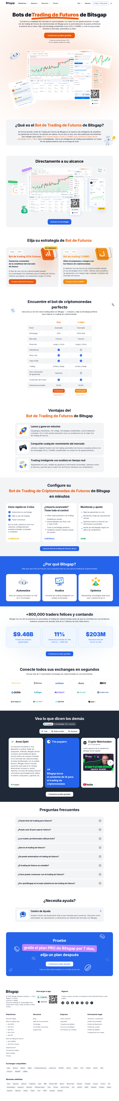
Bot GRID (11, 1024)
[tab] (44, 731)
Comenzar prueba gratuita (59, 654)
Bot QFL (10, 1035)
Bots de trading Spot (12, 1021)
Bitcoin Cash (70, 1083)
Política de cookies (94, 1027)
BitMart (25, 1071)
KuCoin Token (65, 1087)
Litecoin (79, 1087)
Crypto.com (52, 1068)
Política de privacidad (94, 1021)
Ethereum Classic (40, 1087)
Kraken (88, 1068)
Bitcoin (62, 1083)
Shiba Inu (18, 1090)
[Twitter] (77, 1002)
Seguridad (63, 1021)
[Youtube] (67, 1002)
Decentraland (11, 1087)
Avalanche (32, 1083)
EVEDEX (61, 1068)
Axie (39, 1083)
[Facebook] (72, 1002)
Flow (49, 1087)
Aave (8, 1083)
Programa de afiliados (67, 1024)
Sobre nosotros (65, 1019)
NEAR (86, 1087)
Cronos (103, 1083)
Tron (39, 1090)
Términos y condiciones (95, 1019)
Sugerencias (37, 1030)
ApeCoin (23, 1083)
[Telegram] (62, 1002)
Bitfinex (23, 1068)
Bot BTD (10, 1030)
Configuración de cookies (96, 1032)
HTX (82, 1068)
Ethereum (29, 1087)
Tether (32, 1090)
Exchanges (36, 1024)
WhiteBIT (17, 1071)
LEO (73, 1087)
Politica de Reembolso (95, 1024)
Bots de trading (11, 1019)
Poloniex (9, 1071)
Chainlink (87, 1083)
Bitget (29, 1068)
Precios (8, 1056)
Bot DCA (11, 1027)
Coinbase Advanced (40, 1068)
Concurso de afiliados (67, 1027)
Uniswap (52, 1090)
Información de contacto (68, 1030)
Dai (109, 1083)
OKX (101, 1068)
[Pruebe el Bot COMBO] (75, 281)
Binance (15, 1068)
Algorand (15, 1083)
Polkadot (93, 1087)
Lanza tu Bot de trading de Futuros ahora (59, 549)
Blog (34, 1019)
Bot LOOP (11, 1032)
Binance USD (53, 1083)
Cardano (79, 1083)
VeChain (60, 1090)
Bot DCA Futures (13, 1044)
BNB (45, 1083)
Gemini (76, 1068)
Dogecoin (20, 1087)
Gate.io (69, 1068)
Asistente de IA (11, 1047)
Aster (8, 1068)
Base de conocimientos (40, 1021)
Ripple (109, 1087)
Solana (26, 1090)
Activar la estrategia (59, 222)
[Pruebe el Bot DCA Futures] (22, 281)
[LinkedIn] (91, 1002)
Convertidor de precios (40, 1027)
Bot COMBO (12, 1041)
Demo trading (10, 1053)
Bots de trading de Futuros (14, 1039)
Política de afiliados (94, 1030)
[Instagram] (82, 1002)
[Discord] (87, 1002)
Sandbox (9, 1090)
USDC (45, 1090)
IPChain (56, 1087)
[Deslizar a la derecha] (110, 763)
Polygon (101, 1087)
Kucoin (95, 1068)
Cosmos (95, 1083)
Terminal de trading (12, 1050)
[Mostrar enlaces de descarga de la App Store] (111, 3)
